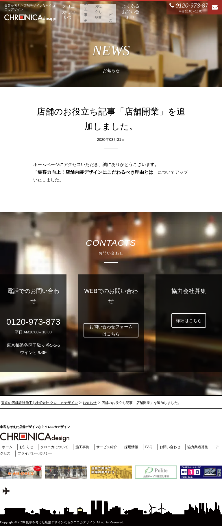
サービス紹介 (111, 447)
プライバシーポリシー (44, 453)
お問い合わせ (177, 447)
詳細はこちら (189, 320)
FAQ (155, 447)
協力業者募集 (207, 447)
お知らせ (26, 447)
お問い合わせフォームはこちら (110, 330)
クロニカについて (55, 447)
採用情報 (137, 447)
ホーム (5, 447)
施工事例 (85, 447)
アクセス (10, 453)
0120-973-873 (33, 321)
